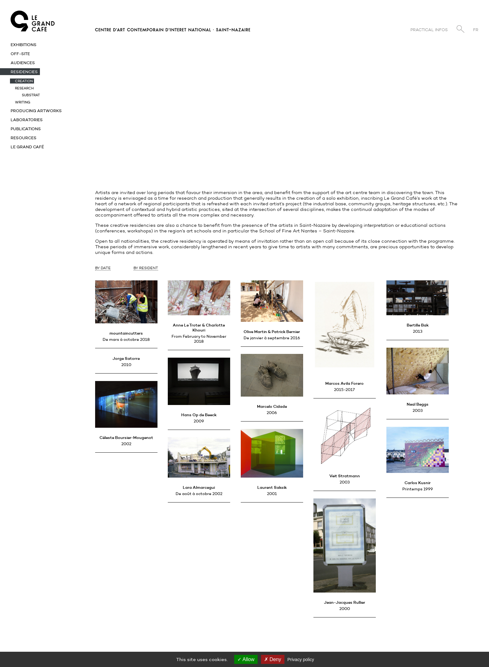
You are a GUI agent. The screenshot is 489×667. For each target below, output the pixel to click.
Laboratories (27, 119)
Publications (26, 128)
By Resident (145, 267)
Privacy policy (301, 659)
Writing (22, 102)
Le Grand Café (27, 146)
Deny (272, 659)
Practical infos (429, 29)
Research (24, 88)
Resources (23, 137)
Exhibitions (23, 44)
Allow (245, 659)
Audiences (23, 62)
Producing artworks (36, 110)
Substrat (31, 95)
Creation (24, 81)
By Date (103, 267)
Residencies (24, 71)
